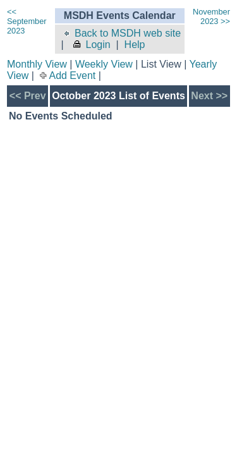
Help (135, 44)
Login (91, 44)
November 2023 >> (211, 16)
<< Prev (27, 95)
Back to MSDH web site (121, 33)
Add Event (72, 75)
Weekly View (104, 64)
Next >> (209, 95)
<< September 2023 (27, 21)
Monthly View (37, 64)
